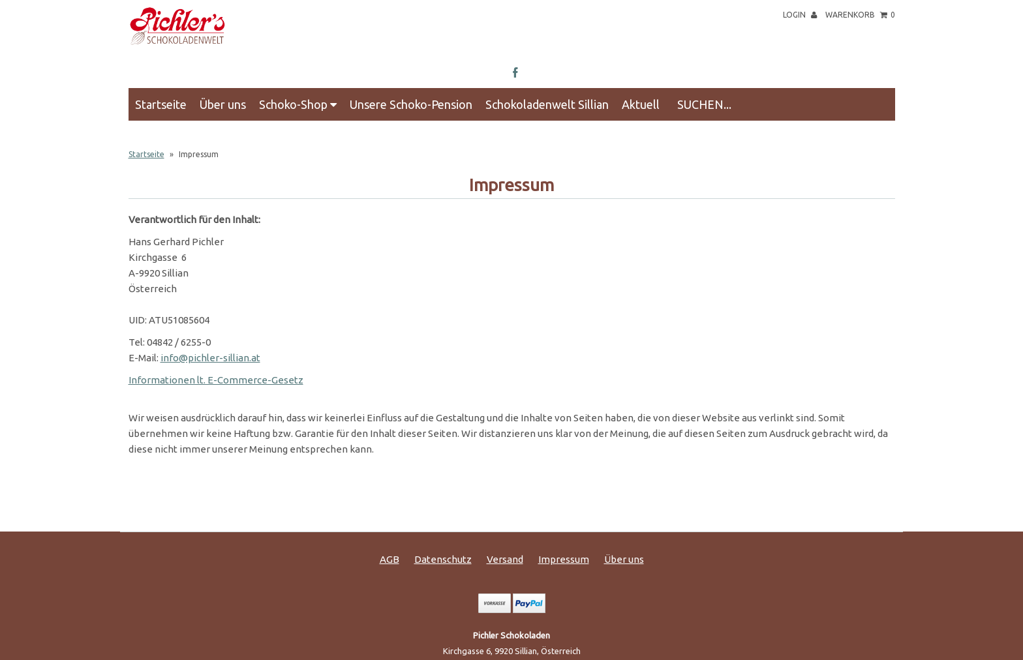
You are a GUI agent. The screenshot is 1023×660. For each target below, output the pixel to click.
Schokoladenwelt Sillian (547, 104)
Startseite (161, 104)
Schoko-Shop (298, 104)
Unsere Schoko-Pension (411, 104)
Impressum (563, 559)
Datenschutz (443, 559)
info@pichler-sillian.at (210, 357)
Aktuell (641, 104)
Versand (505, 559)
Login (800, 14)
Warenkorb (860, 14)
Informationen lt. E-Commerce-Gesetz (216, 379)
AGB (389, 559)
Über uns (223, 104)
